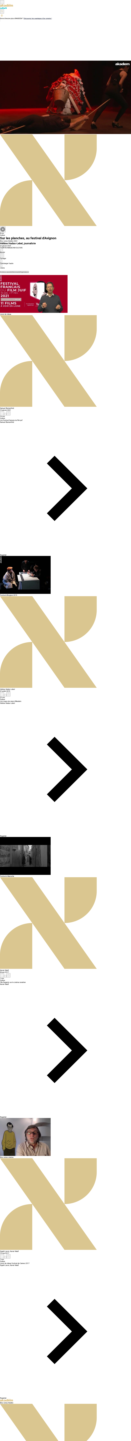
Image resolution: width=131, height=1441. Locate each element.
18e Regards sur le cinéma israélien (13, 982)
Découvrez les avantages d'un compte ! (38, 18)
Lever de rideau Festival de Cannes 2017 (14, 1263)
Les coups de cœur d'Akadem (10, 701)
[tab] (6, 272)
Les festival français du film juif (11, 420)
